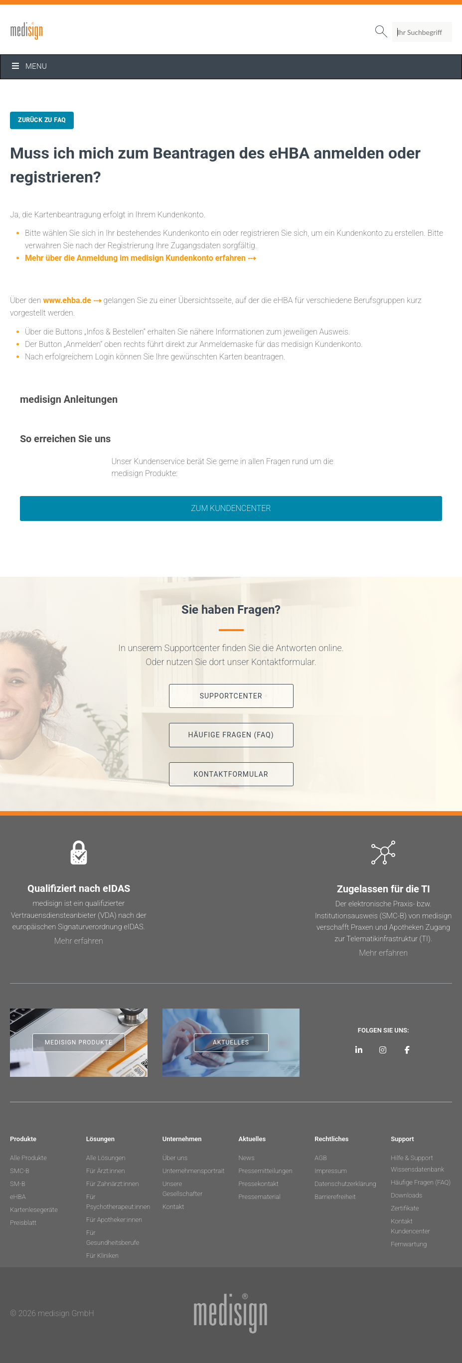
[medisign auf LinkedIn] (358, 1049)
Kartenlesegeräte (34, 1209)
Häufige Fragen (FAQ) (421, 1182)
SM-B (17, 1184)
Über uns (175, 1158)
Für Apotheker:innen (114, 1219)
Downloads (406, 1195)
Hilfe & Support (412, 1158)
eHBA (18, 1196)
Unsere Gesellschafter (182, 1188)
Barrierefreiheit (334, 1196)
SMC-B (19, 1171)
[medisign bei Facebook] (407, 1049)
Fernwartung (409, 1244)
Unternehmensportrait (193, 1171)
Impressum (330, 1171)
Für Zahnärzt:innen (112, 1184)
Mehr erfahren (78, 941)
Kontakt (173, 1206)
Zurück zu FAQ (42, 120)
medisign (51, 30)
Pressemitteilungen (265, 1171)
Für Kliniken (102, 1255)
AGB (320, 1158)
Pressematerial (259, 1196)
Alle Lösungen (106, 1158)
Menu (28, 66)
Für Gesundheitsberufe (113, 1237)
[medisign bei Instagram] (383, 1049)
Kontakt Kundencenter (410, 1226)
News (246, 1158)
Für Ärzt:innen (105, 1171)
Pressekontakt (258, 1184)
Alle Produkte (28, 1158)
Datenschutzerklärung (345, 1184)
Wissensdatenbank (417, 1169)
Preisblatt (23, 1222)
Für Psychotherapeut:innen (117, 1201)
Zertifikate (405, 1208)
